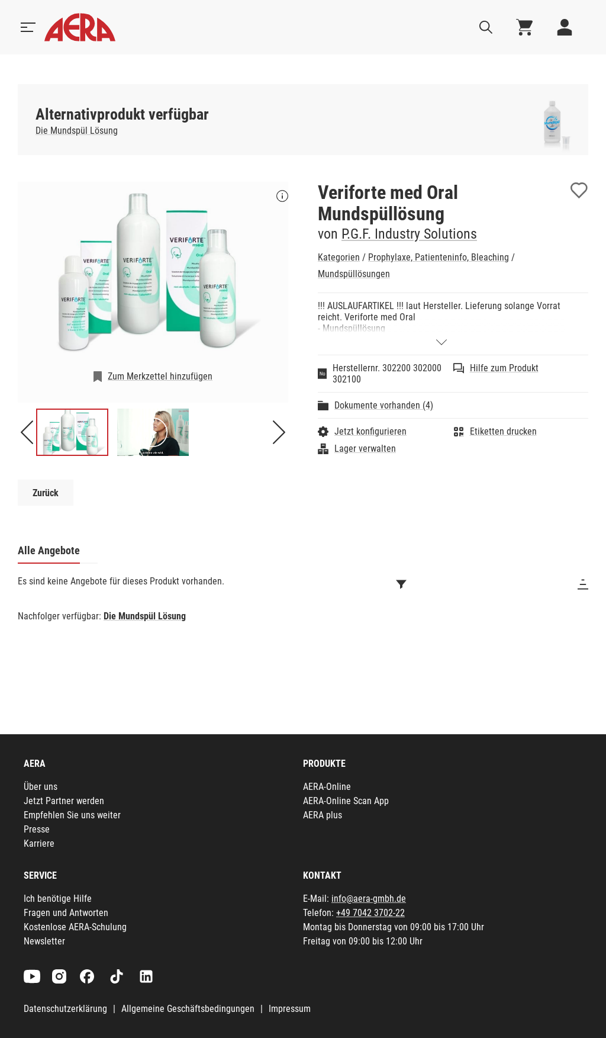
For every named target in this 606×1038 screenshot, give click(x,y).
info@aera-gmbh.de (368, 898)
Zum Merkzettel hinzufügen (160, 376)
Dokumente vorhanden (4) (383, 405)
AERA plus (322, 815)
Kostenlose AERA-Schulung (75, 927)
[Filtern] (401, 584)
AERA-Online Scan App (346, 800)
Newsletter (44, 941)
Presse (37, 829)
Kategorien (339, 257)
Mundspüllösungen (354, 273)
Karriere (39, 843)
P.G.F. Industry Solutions (409, 234)
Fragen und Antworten (66, 912)
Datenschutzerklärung (65, 1008)
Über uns (40, 786)
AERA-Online (327, 786)
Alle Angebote (49, 550)
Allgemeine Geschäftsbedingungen (187, 1008)
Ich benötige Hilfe (58, 898)
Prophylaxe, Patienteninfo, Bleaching (438, 257)
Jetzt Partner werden (64, 800)
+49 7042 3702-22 (370, 912)
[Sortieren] (583, 584)
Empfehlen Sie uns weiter (72, 815)
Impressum (290, 1008)
